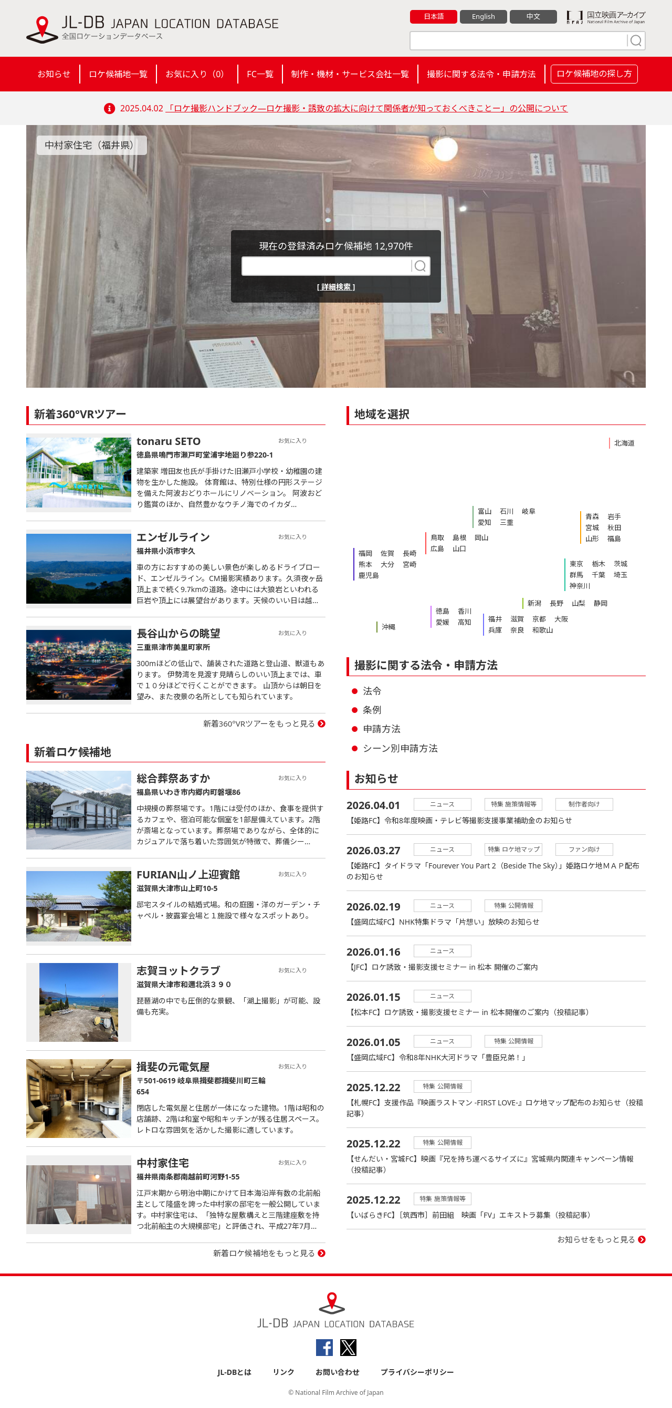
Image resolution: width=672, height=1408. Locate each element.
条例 (372, 709)
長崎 (409, 553)
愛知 (484, 522)
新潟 (534, 603)
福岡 (365, 553)
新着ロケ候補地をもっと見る (264, 1253)
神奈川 (580, 586)
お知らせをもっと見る (596, 1239)
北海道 (624, 443)
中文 (533, 16)
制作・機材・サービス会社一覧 (350, 74)
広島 (437, 548)
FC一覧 (260, 74)
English (483, 16)
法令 (372, 691)
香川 (464, 611)
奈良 (517, 630)
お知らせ (54, 74)
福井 (495, 619)
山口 (459, 548)
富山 (484, 511)
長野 (556, 603)
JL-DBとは (235, 1372)
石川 (506, 511)
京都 (539, 619)
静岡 (600, 603)
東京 (576, 563)
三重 (506, 522)
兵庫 (495, 630)
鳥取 (437, 537)
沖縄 (388, 626)
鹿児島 (369, 575)
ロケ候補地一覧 (118, 74)
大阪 (561, 619)
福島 (614, 538)
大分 (387, 564)
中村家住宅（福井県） (92, 145)
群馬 (576, 574)
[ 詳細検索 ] (336, 287)
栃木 (598, 563)
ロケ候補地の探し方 (594, 73)
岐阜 (529, 511)
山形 (592, 538)
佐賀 (387, 553)
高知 (464, 622)
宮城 (592, 527)
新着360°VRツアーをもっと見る (259, 723)
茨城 (620, 563)
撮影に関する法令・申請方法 (481, 74)
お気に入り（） (197, 74)
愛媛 (442, 622)
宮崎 (409, 564)
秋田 (614, 527)
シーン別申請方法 (400, 748)
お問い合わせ (338, 1372)
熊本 (365, 564)
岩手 (614, 516)
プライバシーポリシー (417, 1372)
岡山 (481, 537)
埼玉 (620, 574)
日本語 (434, 16)
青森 (592, 516)
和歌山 (542, 630)
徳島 (442, 611)
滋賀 (517, 619)
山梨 (578, 603)
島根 (459, 537)
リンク (283, 1372)
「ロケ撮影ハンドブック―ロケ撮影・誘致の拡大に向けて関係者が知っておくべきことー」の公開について (366, 108)
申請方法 (382, 728)
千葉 (598, 574)
